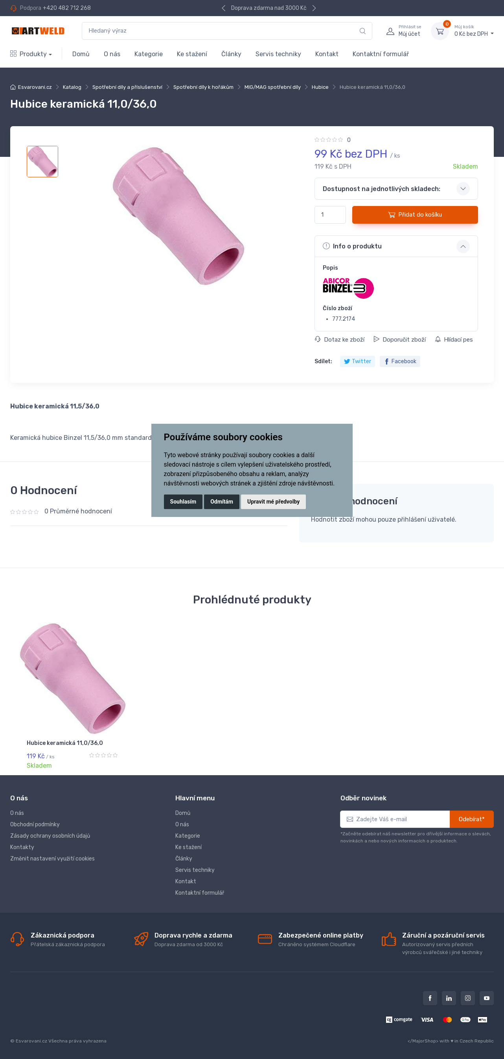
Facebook (400, 361)
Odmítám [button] (221, 501)
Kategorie (148, 54)
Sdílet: (323, 361)
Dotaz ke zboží (339, 339)
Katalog (72, 87)
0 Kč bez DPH (474, 30)
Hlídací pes (454, 339)
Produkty (28, 54)
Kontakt (326, 54)
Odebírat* (472, 818)
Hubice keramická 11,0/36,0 (65, 743)
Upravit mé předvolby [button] (273, 501)
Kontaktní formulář (381, 54)
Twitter (357, 361)
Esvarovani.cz (35, 87)
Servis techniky (278, 54)
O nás (112, 54)
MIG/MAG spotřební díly (273, 87)
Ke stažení (192, 54)
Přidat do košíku (415, 214)
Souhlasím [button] (183, 501)
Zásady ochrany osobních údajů (50, 834)
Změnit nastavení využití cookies (52, 857)
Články (231, 54)
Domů (81, 54)
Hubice (320, 87)
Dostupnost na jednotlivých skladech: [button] (381, 189)
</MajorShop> (423, 1039)
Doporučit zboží (399, 339)
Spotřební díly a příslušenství (127, 87)
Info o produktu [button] (352, 246)
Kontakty (22, 846)
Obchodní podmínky (35, 823)
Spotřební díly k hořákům (203, 87)
